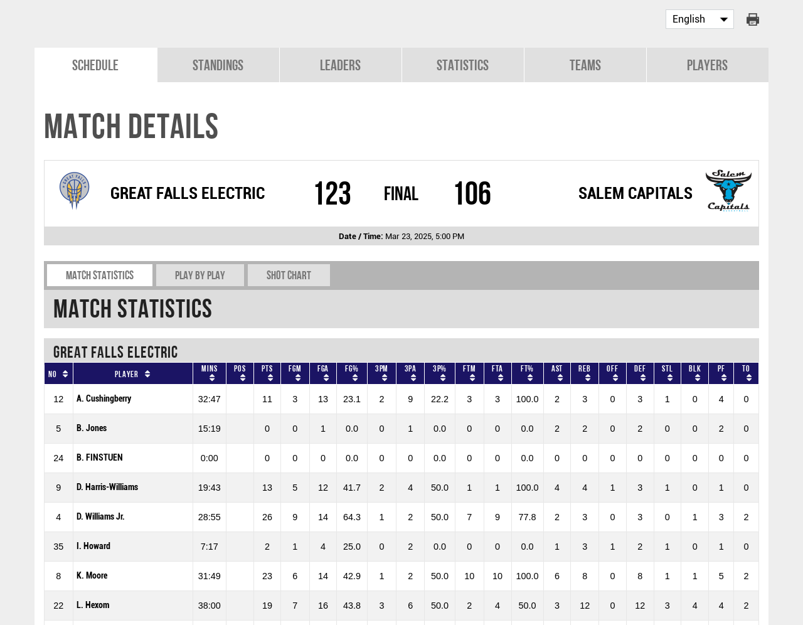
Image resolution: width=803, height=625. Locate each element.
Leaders (340, 63)
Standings (218, 63)
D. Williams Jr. (101, 515)
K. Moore (92, 574)
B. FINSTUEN (100, 456)
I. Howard (93, 545)
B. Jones (92, 427)
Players (707, 63)
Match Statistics (100, 273)
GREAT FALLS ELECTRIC (187, 192)
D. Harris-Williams (107, 486)
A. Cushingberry (104, 397)
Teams (585, 63)
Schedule (95, 63)
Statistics (463, 63)
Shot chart (289, 273)
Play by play (200, 273)
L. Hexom (93, 604)
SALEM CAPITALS (635, 192)
